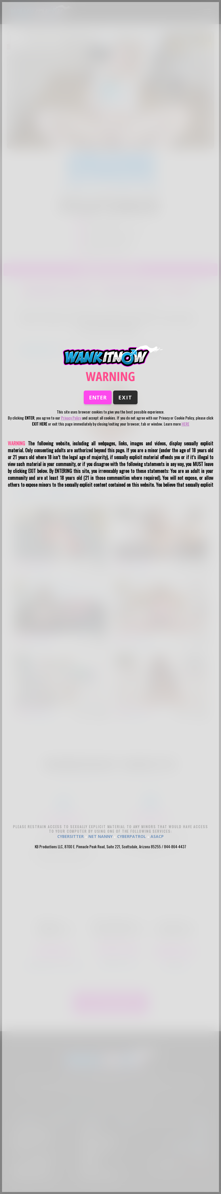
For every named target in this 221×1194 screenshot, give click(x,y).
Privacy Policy (71, 418)
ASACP (157, 836)
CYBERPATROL (131, 836)
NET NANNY (100, 836)
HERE (185, 424)
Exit (125, 397)
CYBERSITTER (70, 836)
